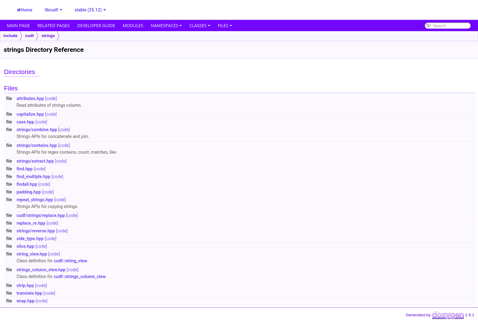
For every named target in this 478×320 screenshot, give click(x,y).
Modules (133, 25)
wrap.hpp (26, 300)
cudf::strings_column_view (80, 276)
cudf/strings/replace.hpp (41, 215)
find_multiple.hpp (33, 176)
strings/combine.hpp (37, 129)
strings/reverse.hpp (36, 230)
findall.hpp (27, 184)
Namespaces (166, 25)
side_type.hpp (30, 238)
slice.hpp (25, 246)
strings (48, 35)
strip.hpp (25, 285)
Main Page (18, 25)
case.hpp (25, 121)
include (10, 35)
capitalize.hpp (30, 114)
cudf (29, 35)
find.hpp (25, 168)
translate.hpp (29, 293)
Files (225, 25)
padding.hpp (29, 191)
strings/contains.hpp (37, 145)
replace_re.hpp (31, 223)
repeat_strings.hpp (35, 199)
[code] (51, 98)
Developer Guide (96, 25)
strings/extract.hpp (35, 161)
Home (26, 9)
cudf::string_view (70, 260)
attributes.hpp (30, 98)
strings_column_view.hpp (41, 269)
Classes (199, 25)
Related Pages (53, 25)
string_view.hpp (32, 253)
